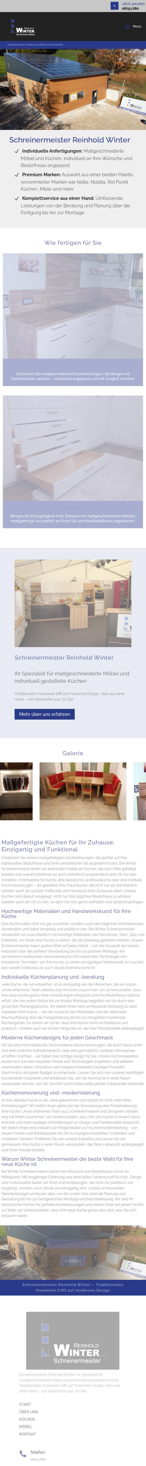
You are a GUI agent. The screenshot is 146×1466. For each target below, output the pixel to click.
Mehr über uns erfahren (44, 714)
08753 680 (130, 8)
